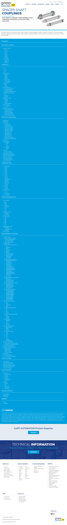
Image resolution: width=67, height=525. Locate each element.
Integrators (41, 4)
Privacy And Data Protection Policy (11, 519)
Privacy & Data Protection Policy (54, 479)
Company (47, 4)
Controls (5, 466)
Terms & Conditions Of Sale (54, 475)
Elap (26, 470)
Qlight (20, 475)
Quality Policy (51, 483)
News (52, 4)
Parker (26, 474)
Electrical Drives (7, 469)
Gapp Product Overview (53, 466)
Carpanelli (27, 467)
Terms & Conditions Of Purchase (53, 477)
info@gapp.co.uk (60, 1)
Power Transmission (8, 474)
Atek (26, 466)
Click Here (33, 452)
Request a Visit (22, 497)
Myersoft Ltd (36, 470)
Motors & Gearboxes (8, 471)
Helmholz (21, 473)
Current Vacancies (52, 467)
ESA (20, 471)
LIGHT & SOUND (6, 358)
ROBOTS (4, 399)
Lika (26, 473)
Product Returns (52, 469)
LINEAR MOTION (6, 163)
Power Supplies (7, 470)
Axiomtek (21, 467)
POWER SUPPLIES (7, 391)
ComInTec (21, 469)
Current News (6, 496)
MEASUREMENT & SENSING (10, 233)
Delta (20, 470)
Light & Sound (6, 477)
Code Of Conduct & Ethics (54, 487)
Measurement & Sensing (8, 475)
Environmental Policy (53, 486)
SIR (25, 477)
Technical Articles (7, 499)
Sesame (26, 475)
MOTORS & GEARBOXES (9, 117)
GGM (26, 471)
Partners (34, 4)
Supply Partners (23, 464)
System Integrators (39, 464)
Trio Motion (27, 478)
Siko (20, 477)
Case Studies (6, 497)
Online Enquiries (22, 496)
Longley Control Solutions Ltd (39, 469)
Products (27, 4)
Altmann (20, 466)
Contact (57, 4)
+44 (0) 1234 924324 (52, 1)
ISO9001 (50, 484)
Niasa (20, 474)
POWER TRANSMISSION (9, 197)
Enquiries (33, 432)
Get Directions (21, 501)
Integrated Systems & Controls (38, 467)
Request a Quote (22, 499)
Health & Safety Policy (53, 482)
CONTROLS (5, 65)
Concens (26, 469)
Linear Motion (6, 473)
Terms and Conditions (8, 517)
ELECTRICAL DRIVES (8, 45)
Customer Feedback (23, 500)
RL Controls (36, 472)
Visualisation (6, 467)
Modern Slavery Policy (53, 480)
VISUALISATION (6, 370)
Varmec (20, 479)
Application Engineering (53, 471)
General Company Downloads (52, 473)
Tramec (20, 478)
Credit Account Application (54, 470)
